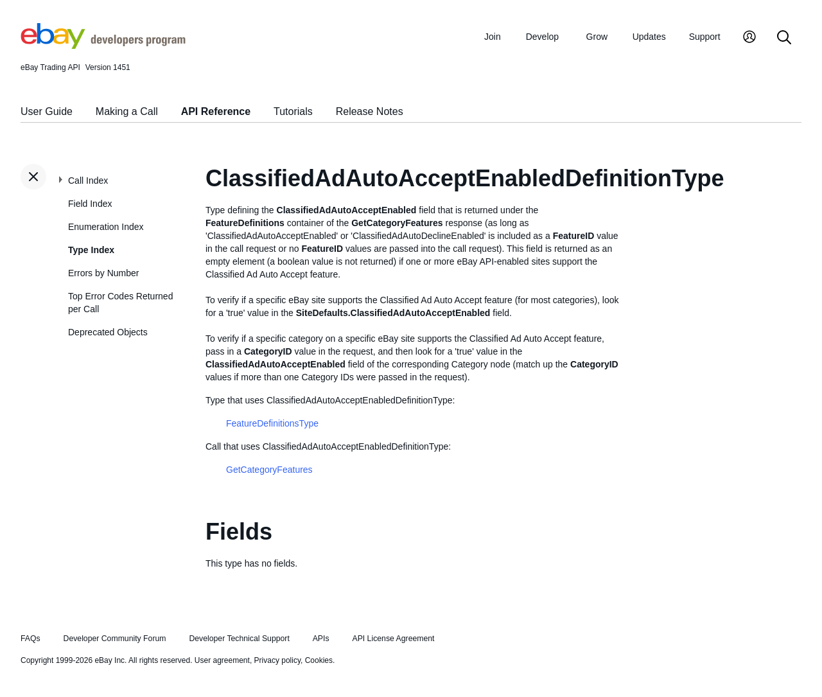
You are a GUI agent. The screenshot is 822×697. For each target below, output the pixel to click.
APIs (321, 638)
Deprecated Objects (108, 332)
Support (705, 36)
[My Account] (749, 38)
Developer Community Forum (115, 638)
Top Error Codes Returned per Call (120, 302)
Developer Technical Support (239, 638)
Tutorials (293, 111)
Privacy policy (277, 660)
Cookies (319, 660)
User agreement (222, 660)
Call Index (88, 180)
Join (492, 36)
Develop (542, 36)
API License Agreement (393, 638)
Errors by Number (103, 273)
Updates (649, 36)
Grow (597, 36)
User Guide (47, 111)
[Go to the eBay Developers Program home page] (103, 45)
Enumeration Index (106, 227)
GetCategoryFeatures (269, 469)
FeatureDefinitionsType (272, 423)
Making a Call (127, 111)
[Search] (784, 38)
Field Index (90, 204)
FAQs (30, 638)
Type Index (91, 250)
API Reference (216, 111)
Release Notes (369, 111)
